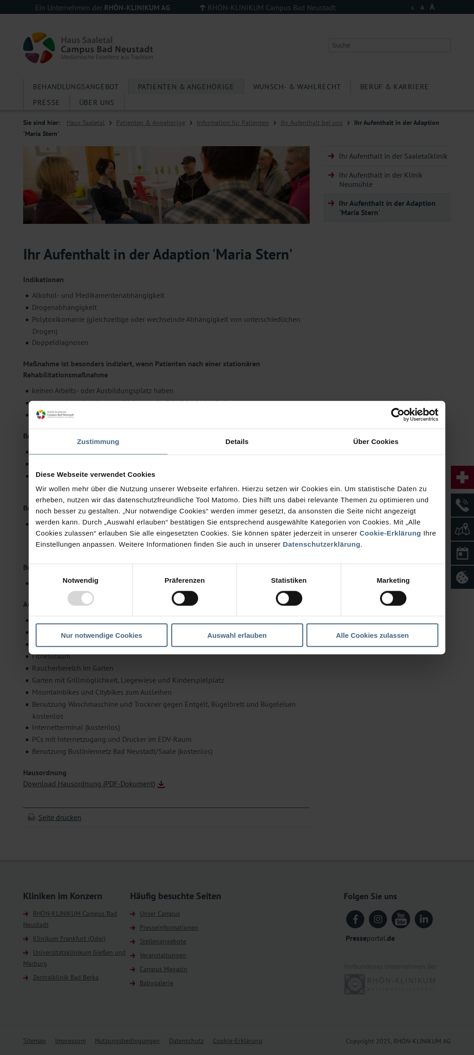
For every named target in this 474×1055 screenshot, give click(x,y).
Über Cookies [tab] (376, 441)
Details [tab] (237, 441)
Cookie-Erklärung (390, 533)
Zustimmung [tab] (98, 441)
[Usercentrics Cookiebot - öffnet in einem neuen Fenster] (397, 414)
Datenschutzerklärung (322, 544)
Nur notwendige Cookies (102, 635)
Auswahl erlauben (237, 635)
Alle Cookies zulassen (372, 635)
